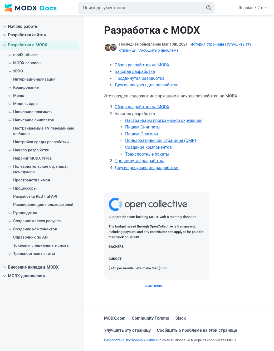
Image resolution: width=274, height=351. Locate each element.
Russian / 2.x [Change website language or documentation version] (253, 7)
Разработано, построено (123, 340)
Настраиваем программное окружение (163, 120)
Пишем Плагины (141, 133)
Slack (180, 318)
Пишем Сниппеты (142, 127)
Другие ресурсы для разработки (147, 84)
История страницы (207, 44)
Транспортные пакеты (147, 154)
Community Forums (150, 318)
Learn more (153, 286)
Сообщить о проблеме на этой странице (197, 330)
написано (153, 340)
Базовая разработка (135, 71)
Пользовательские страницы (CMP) (160, 140)
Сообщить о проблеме (159, 50)
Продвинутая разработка (139, 78)
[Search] (209, 8)
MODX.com (114, 318)
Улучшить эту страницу (127, 330)
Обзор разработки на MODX (142, 64)
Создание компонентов (148, 147)
